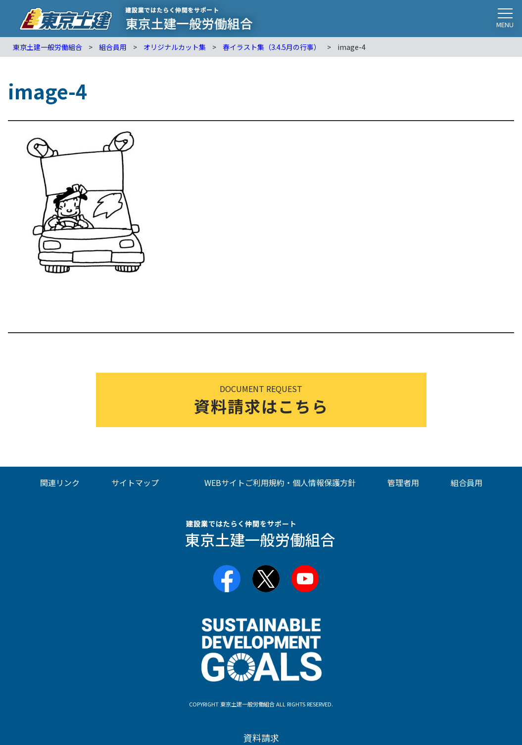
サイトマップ (135, 482)
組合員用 (466, 482)
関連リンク (60, 482)
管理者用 (403, 482)
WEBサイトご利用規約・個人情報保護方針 (280, 482)
